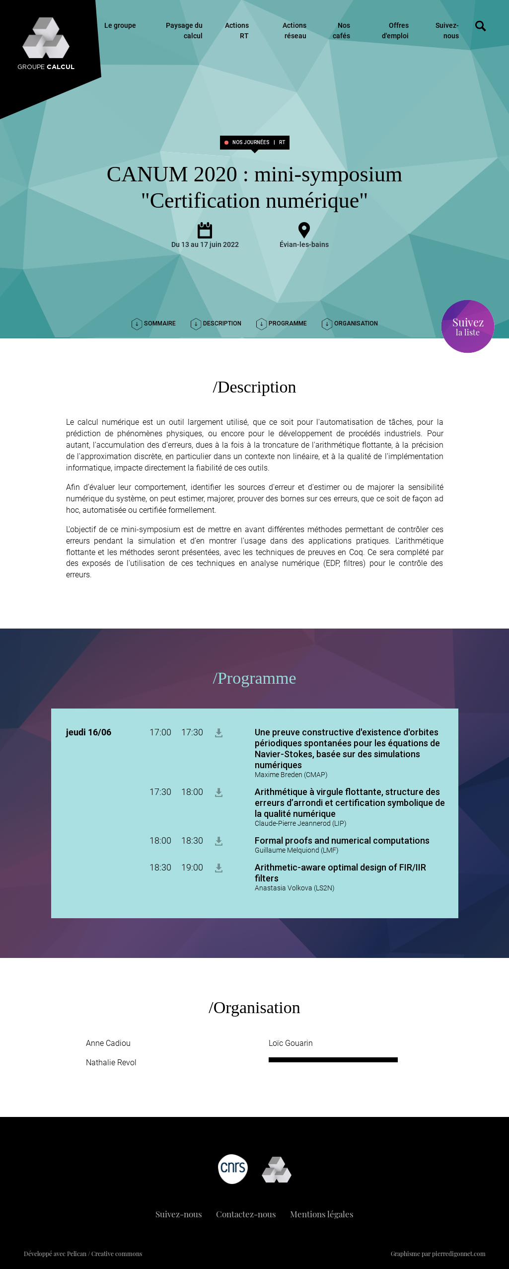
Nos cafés (341, 30)
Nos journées (251, 142)
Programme (281, 323)
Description (216, 323)
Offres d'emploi (395, 30)
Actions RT (237, 30)
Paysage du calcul (184, 30)
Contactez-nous (246, 1213)
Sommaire (154, 323)
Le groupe (120, 25)
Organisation (350, 323)
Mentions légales (322, 1213)
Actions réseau (294, 30)
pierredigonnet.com (459, 1254)
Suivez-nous (447, 30)
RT (282, 142)
